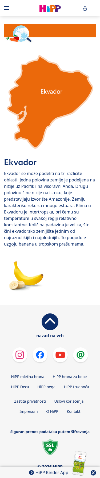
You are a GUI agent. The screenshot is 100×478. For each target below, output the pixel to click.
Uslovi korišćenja (69, 401)
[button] (85, 8)
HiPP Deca (20, 386)
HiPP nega (46, 386)
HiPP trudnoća (76, 386)
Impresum (28, 411)
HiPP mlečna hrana (28, 376)
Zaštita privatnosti (30, 401)
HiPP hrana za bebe (70, 376)
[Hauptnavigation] (7, 8)
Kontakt (73, 411)
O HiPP (52, 411)
